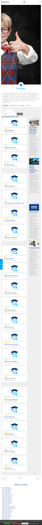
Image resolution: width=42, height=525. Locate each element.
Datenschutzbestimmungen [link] (33, 523)
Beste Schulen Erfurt (6, 504)
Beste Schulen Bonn (6, 493)
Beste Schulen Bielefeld (6, 491)
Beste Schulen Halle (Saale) (7, 511)
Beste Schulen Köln (6, 519)
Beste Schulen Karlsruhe (6, 516)
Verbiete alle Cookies (16, 523)
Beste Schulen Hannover (7, 515)
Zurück (4, 478)
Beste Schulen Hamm (6, 513)
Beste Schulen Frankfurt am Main (8, 506)
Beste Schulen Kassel (6, 517)
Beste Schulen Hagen (6, 510)
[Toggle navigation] (24, 1)
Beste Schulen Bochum (6, 492)
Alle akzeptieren (7, 523)
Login (40, 1)
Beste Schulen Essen (6, 505)
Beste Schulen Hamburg (6, 512)
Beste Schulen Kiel (5, 518)
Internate (28, 105)
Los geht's (20, 114)
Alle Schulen (5, 105)
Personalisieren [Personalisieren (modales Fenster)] (25, 523)
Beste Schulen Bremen (6, 495)
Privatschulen (22, 105)
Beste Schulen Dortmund (7, 499)
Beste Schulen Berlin (6, 489)
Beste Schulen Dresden (6, 500)
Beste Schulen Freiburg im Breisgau (9, 507)
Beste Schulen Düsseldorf (7, 503)
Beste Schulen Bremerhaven (7, 497)
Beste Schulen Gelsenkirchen (7, 509)
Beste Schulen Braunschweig (7, 494)
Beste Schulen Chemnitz (6, 498)
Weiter (37, 478)
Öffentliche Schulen (14, 105)
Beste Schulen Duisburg (6, 501)
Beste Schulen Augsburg (6, 488)
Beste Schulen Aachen (6, 487)
